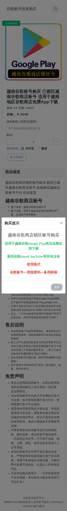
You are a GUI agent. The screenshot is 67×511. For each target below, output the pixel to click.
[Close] (61, 223)
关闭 (56, 287)
